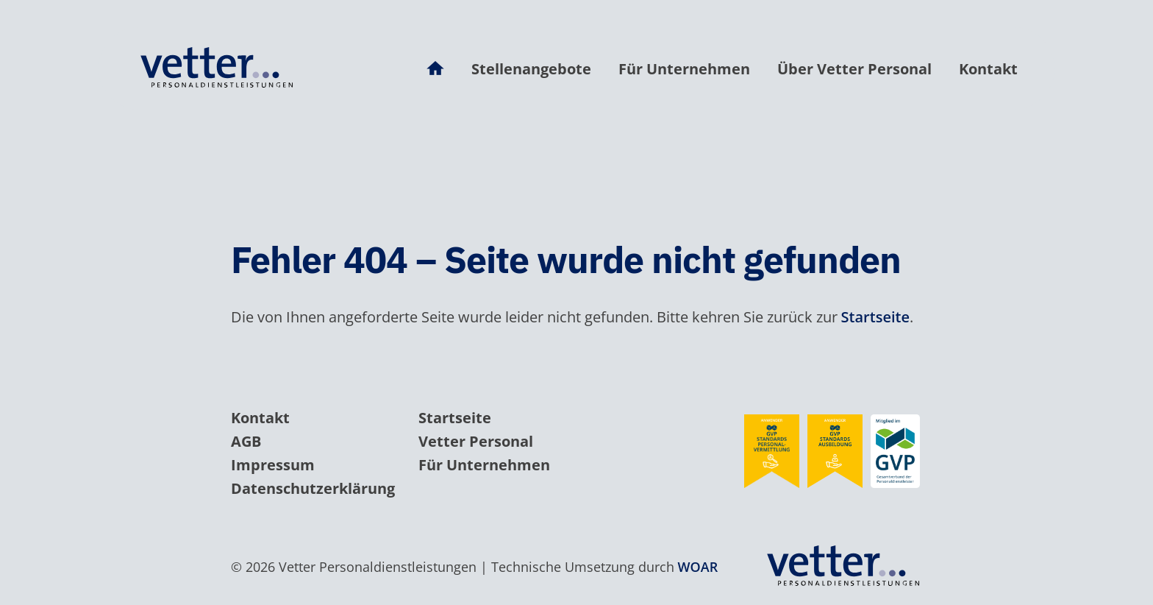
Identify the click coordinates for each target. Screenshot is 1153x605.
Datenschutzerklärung (313, 488)
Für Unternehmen (684, 69)
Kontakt (988, 69)
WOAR (698, 567)
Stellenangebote (531, 69)
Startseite (875, 317)
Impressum (273, 465)
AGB (246, 441)
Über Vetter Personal (854, 69)
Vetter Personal (475, 441)
